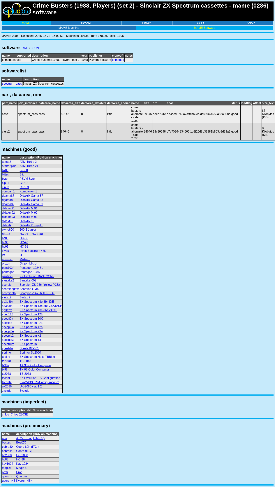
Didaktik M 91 (29, 208)
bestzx (6, 442)
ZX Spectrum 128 (31, 314)
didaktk (6, 225)
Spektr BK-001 (29, 348)
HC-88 (20, 459)
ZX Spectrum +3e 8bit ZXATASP (41, 305)
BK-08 (24, 170)
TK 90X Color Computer (35, 365)
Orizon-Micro (28, 263)
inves (5, 250)
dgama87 (8, 195)
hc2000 (7, 455)
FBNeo (146, 23)
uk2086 (7, 386)
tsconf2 (7, 382)
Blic (22, 174)
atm (4, 438)
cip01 (5, 183)
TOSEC (200, 23)
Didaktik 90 (27, 221)
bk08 (5, 170)
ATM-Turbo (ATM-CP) (30, 438)
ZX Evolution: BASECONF (37, 276)
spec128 (7, 314)
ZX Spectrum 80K (31, 318)
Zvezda (24, 390)
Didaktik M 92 (29, 212)
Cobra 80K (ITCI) (27, 446)
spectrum (8, 344)
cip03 (5, 187)
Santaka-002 (28, 280)
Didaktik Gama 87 (31, 195)
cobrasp (7, 451)
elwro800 (8, 229)
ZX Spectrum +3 (30, 339)
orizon (6, 263)
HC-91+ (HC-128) (31, 233)
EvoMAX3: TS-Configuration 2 (39, 382)
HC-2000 (22, 455)
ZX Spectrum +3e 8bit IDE (37, 301)
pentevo (7, 276)
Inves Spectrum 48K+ (34, 250)
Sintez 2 (25, 297)
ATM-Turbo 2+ (29, 166)
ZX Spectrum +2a (31, 327)
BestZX (21, 442)
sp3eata (7, 305)
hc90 (5, 242)
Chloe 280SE (19, 414)
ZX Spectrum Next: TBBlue (37, 356)
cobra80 (7, 446)
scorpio (7, 284)
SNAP (251, 23)
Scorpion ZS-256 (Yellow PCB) (40, 284)
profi (5, 472)
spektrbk (7, 348)
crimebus (118, 59)
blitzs (5, 174)
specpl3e (8, 331)
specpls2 (8, 335)
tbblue (6, 356)
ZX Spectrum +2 (30, 335)
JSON (35, 48)
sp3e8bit (7, 301)
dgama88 (8, 199)
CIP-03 (24, 187)
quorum (7, 476)
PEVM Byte (27, 178)
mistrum (7, 259)
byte (5, 178)
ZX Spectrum (28, 344)
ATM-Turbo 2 (28, 161)
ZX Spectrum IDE (31, 322)
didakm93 (8, 216)
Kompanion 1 (28, 191)
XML (25, 48)
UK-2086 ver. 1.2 (31, 386)
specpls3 (8, 339)
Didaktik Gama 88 (31, 199)
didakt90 (7, 221)
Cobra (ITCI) (24, 451)
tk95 (5, 369)
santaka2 (8, 280)
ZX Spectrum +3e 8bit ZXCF (38, 310)
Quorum (21, 476)
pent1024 (8, 267)
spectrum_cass (12, 83)
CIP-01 (24, 183)
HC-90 (24, 242)
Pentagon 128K (30, 272)
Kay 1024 (22, 463)
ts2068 (6, 373)
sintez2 (6, 297)
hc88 (5, 459)
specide (7, 322)
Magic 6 (21, 467)
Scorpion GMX (29, 289)
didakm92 (8, 212)
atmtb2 (6, 161)
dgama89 (8, 204)
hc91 (5, 246)
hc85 (5, 238)
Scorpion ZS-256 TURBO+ (37, 293)
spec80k (7, 318)
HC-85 (24, 238)
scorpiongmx (10, 289)
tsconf (6, 378)
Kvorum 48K (24, 480)
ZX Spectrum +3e (31, 331)
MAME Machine (68, 27)
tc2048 (6, 361)
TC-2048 (25, 361)
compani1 (8, 191)
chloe (5, 414)
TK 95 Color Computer (34, 369)
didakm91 (8, 208)
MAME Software (204, 27)
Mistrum (25, 259)
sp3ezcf (7, 310)
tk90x (5, 365)
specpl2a (8, 327)
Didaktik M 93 (29, 216)
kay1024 (7, 463)
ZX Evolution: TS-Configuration (40, 378)
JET (22, 255)
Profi (19, 472)
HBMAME (86, 23)
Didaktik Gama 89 (31, 204)
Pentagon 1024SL (31, 267)
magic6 (7, 467)
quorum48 (8, 480)
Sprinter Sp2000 (30, 352)
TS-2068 (25, 373)
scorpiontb (9, 293)
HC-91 (24, 246)
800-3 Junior (28, 229)
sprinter (7, 352)
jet (3, 255)
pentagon (8, 272)
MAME (26, 23)
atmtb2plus (9, 166)
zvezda (6, 390)
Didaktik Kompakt (31, 225)
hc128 (6, 233)
